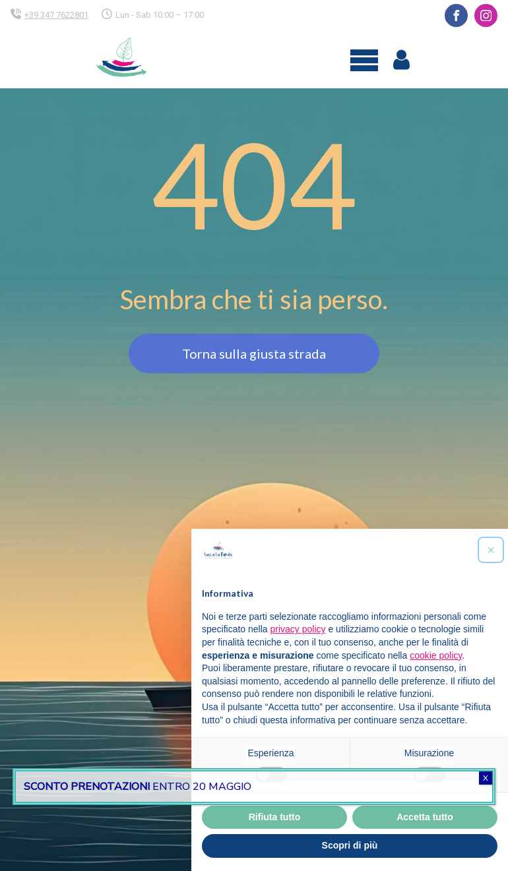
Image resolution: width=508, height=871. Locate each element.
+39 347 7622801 (56, 15)
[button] (490, 549)
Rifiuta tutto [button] (275, 817)
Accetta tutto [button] (425, 817)
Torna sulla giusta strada (254, 353)
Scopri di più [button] (350, 845)
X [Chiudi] (485, 778)
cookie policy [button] (436, 655)
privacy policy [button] (298, 629)
